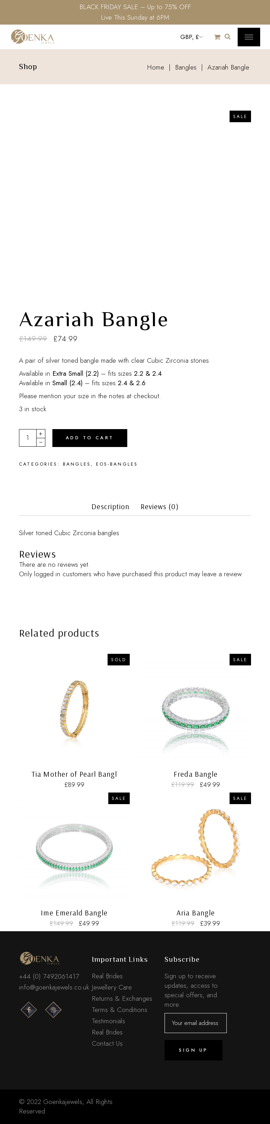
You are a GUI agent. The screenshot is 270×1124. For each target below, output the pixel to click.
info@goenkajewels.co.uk (54, 987)
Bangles (77, 464)
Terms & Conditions (119, 1009)
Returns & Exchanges (122, 998)
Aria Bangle (195, 912)
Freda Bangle (196, 773)
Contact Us (107, 1043)
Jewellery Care (112, 987)
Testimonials (108, 1021)
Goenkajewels (62, 1101)
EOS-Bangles (117, 464)
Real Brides (107, 976)
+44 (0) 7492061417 (49, 976)
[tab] (110, 508)
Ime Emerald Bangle (74, 912)
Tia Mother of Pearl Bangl (74, 773)
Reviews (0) (160, 506)
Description (110, 506)
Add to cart (90, 437)
